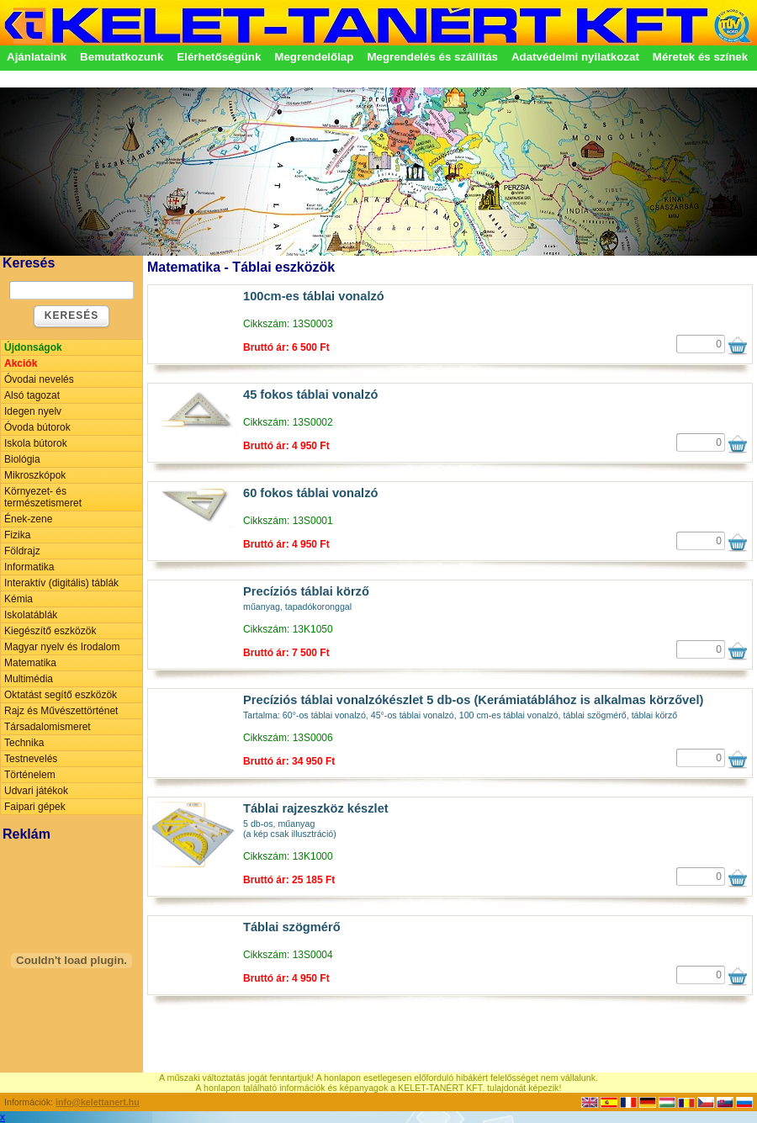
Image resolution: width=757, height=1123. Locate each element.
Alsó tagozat (32, 395)
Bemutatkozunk (121, 56)
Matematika (30, 663)
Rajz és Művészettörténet (61, 711)
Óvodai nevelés (39, 379)
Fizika (17, 535)
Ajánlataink (36, 56)
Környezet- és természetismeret (43, 497)
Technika (24, 743)
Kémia (18, 599)
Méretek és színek (700, 56)
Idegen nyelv (32, 411)
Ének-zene (28, 519)
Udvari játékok (36, 791)
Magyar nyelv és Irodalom (61, 647)
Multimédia (28, 679)
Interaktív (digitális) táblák (61, 583)
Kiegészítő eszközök (50, 631)
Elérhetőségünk (219, 56)
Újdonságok (33, 347)
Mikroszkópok (35, 475)
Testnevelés (30, 759)
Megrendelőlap (313, 56)
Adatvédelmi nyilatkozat (575, 56)
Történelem (30, 775)
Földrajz (22, 551)
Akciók (20, 363)
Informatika (29, 567)
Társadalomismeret (47, 727)
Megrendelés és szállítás (432, 56)
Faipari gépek (35, 807)
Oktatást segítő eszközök (60, 695)
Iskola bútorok (35, 443)
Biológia (22, 459)
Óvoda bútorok (37, 427)
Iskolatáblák (30, 615)
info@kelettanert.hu (98, 1102)
